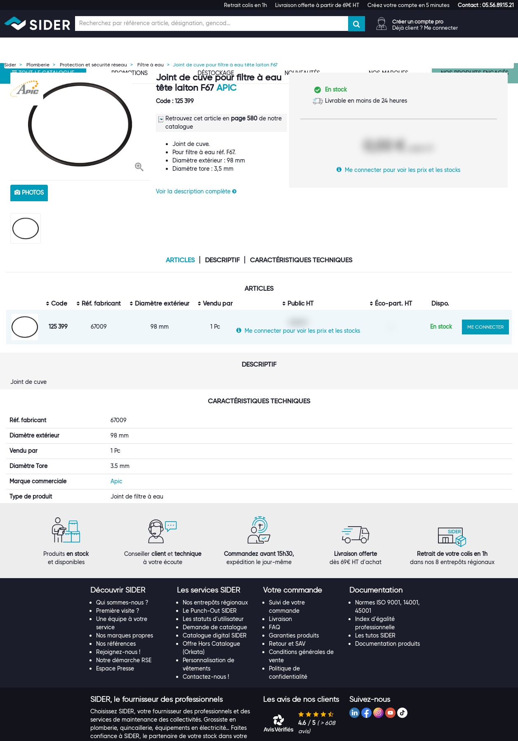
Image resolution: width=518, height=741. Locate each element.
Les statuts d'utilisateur (213, 627)
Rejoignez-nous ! (118, 660)
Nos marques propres (124, 644)
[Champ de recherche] (211, 23)
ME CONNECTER (485, 327)
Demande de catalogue (215, 636)
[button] (486, 5)
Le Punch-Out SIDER (210, 619)
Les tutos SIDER (375, 644)
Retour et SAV (287, 652)
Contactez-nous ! (206, 685)
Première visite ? (117, 619)
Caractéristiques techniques (301, 260)
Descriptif (222, 260)
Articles (180, 260)
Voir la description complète (196, 191)
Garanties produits (294, 644)
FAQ (274, 636)
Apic (226, 87)
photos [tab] (29, 192)
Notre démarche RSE (123, 669)
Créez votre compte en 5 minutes (408, 5)
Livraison (280, 627)
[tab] (129, 599)
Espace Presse (115, 677)
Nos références (116, 652)
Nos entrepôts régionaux (215, 611)
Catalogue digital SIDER (215, 644)
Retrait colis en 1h (245, 5)
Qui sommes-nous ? (122, 611)
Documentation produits (387, 652)
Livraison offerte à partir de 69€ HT (317, 5)
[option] (80, 124)
